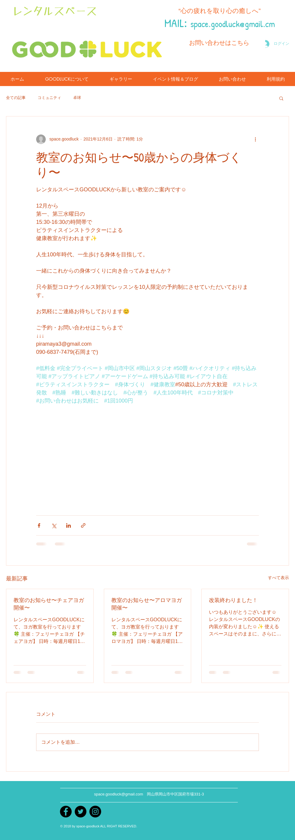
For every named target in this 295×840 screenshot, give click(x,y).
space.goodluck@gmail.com (118, 794)
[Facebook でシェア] (39, 525)
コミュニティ (49, 97)
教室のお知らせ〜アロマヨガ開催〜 (146, 603)
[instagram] (95, 811)
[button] (281, 98)
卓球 (77, 97)
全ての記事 (16, 97)
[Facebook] (66, 811)
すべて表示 (278, 577)
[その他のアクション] (255, 139)
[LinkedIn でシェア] (68, 525)
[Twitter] (80, 811)
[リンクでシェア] (83, 525)
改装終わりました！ (233, 600)
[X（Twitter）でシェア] (54, 525)
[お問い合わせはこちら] (219, 43)
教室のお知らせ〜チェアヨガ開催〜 (49, 603)
